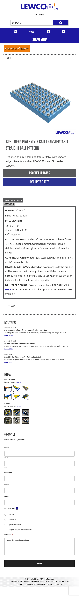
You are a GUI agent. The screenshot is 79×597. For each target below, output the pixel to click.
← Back (7, 58)
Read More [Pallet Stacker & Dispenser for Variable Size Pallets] (8, 362)
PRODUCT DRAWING (39, 172)
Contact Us (19, 584)
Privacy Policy (30, 584)
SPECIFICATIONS (13, 200)
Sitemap (49, 584)
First (6, 458)
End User (12, 514)
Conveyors (40, 39)
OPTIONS (9, 204)
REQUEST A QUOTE (39, 181)
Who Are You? (9, 508)
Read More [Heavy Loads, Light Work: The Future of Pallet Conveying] (8, 335)
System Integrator (15, 524)
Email (7, 496)
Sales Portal (40, 584)
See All (18, 382)
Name (7, 447)
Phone (7, 484)
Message (8, 534)
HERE (8, 289)
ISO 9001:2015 (59, 584)
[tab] (39, 200)
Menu (39, 14)
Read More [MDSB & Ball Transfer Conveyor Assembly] (8, 349)
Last (6, 467)
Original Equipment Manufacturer (20, 530)
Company (9, 472)
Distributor (12, 519)
